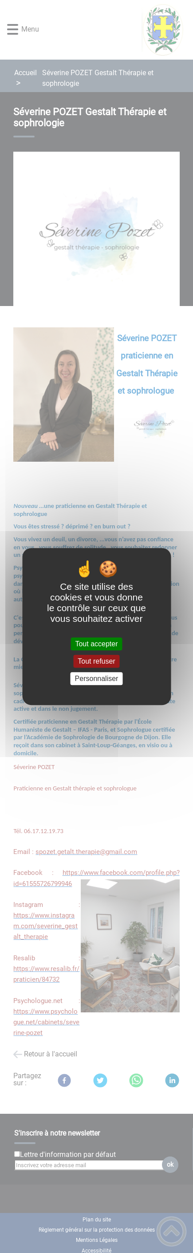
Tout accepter (96, 644)
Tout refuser (96, 661)
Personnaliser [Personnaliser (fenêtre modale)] (96, 678)
